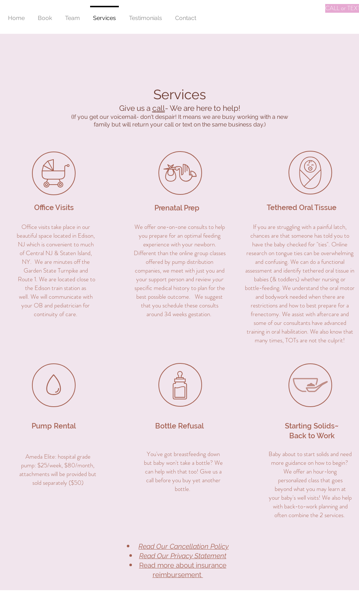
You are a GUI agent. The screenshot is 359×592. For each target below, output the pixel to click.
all (161, 108)
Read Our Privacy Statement (182, 556)
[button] (45, 15)
